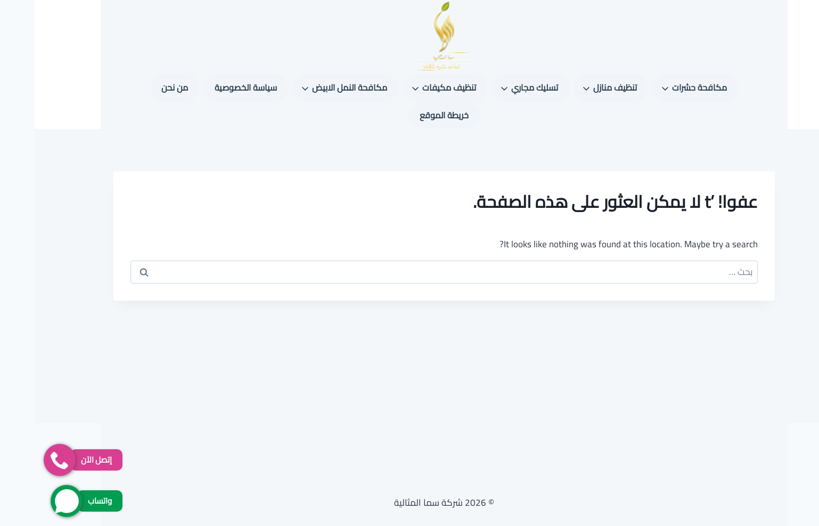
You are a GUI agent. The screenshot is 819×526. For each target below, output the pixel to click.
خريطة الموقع (409, 115)
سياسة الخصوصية (211, 87)
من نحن (140, 87)
